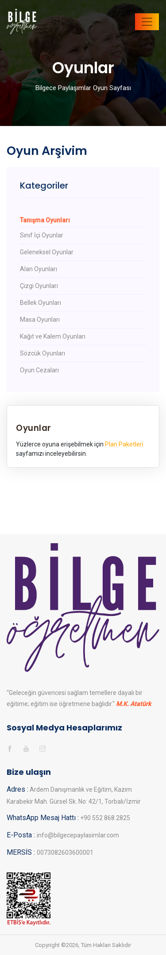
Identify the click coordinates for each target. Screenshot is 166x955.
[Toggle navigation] (147, 22)
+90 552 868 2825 (104, 817)
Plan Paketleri (124, 444)
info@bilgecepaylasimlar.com (78, 835)
